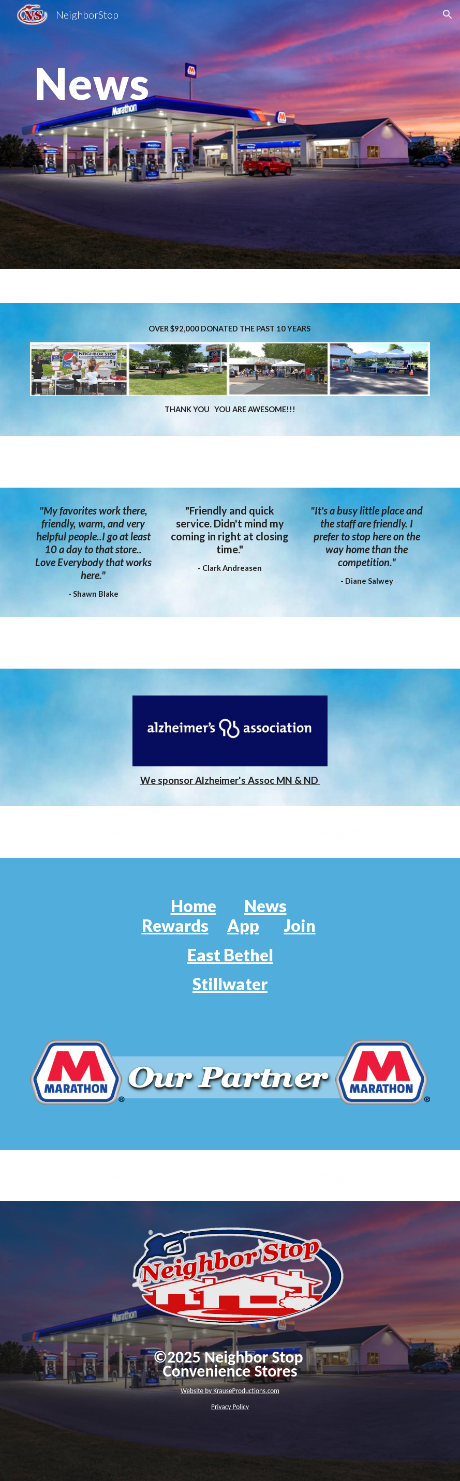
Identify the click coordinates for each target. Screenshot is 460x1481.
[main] (230, 134)
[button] (447, 14)
